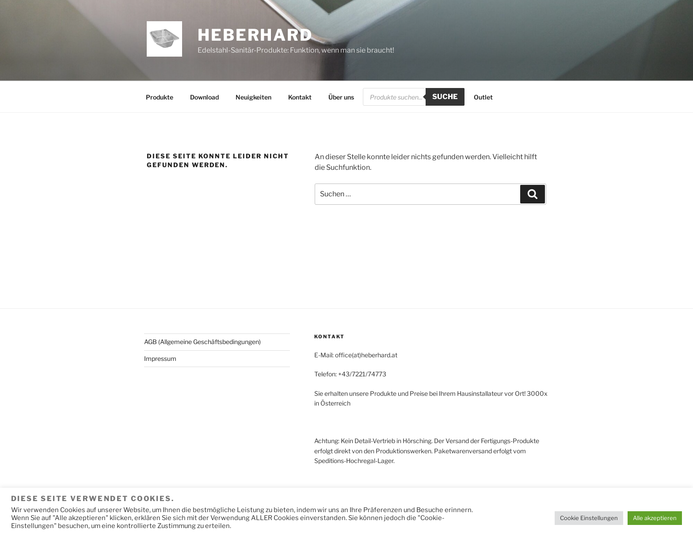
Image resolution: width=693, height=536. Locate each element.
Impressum (160, 358)
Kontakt (300, 97)
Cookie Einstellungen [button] (589, 517)
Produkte (159, 97)
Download (204, 97)
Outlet (483, 97)
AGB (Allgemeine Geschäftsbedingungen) (202, 341)
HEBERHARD (255, 35)
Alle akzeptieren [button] (655, 517)
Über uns (341, 97)
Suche (445, 96)
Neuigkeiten (253, 97)
